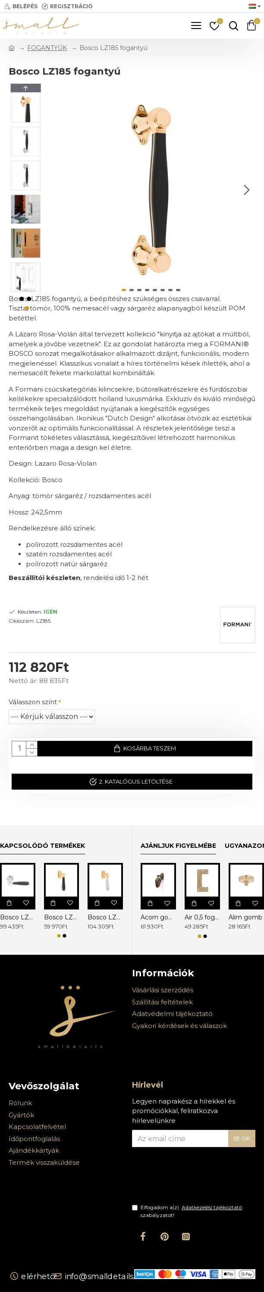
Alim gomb (245, 917)
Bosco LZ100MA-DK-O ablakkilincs (105, 917)
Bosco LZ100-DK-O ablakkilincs (61, 917)
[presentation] (192, 1180)
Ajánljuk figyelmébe (178, 846)
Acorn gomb (158, 917)
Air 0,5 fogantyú (202, 917)
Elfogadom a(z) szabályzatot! (187, 1211)
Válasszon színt (33, 702)
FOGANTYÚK (47, 48)
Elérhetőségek (50, 1276)
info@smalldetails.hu (104, 1276)
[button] (246, 189)
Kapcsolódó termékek (42, 846)
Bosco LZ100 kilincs (17, 917)
